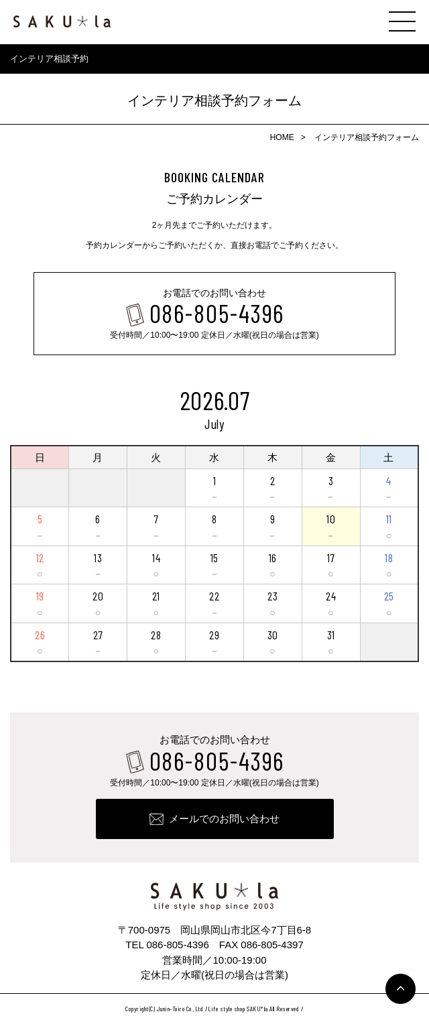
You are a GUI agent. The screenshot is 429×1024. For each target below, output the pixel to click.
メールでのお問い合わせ (224, 818)
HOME (282, 137)
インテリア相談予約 (49, 59)
